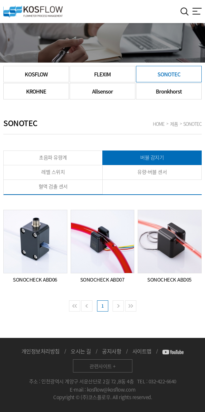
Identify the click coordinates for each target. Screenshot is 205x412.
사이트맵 (142, 351)
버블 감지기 (152, 157)
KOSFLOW (36, 74)
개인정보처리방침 (40, 351)
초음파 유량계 (53, 157)
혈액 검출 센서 (53, 186)
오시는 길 (81, 351)
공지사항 (111, 351)
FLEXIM (102, 74)
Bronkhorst (169, 91)
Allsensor (102, 91)
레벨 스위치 (53, 172)
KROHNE (36, 91)
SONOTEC (168, 74)
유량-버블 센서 (152, 172)
